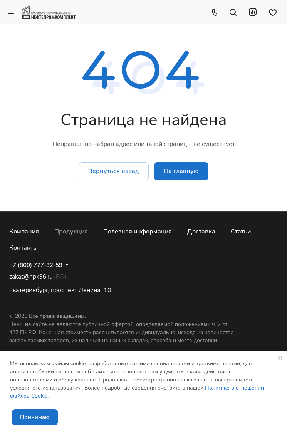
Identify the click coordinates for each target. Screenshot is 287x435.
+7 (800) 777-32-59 (35, 265)
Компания (24, 231)
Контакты (23, 248)
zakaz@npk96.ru (30, 276)
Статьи (241, 231)
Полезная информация (137, 231)
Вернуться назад (113, 171)
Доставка (201, 231)
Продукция (71, 231)
